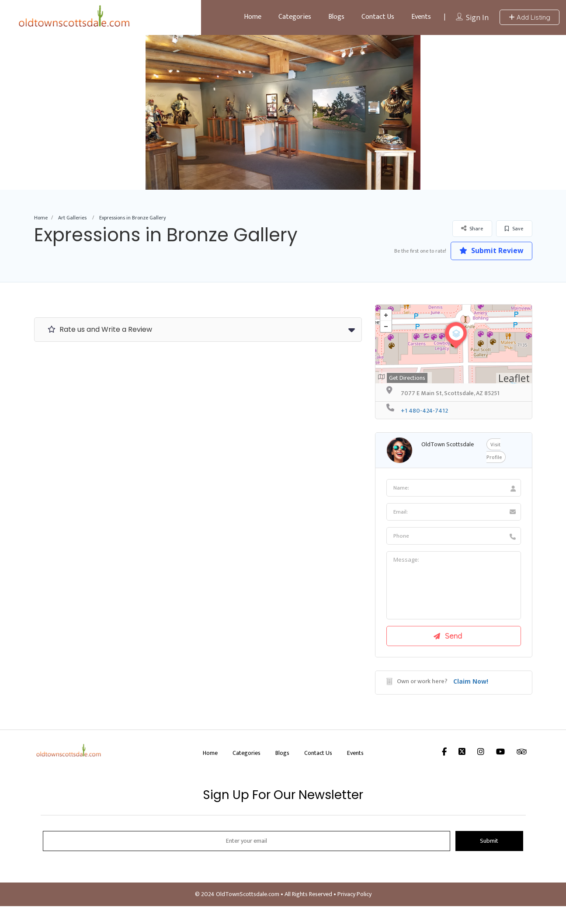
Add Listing (529, 17)
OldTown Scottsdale (447, 444)
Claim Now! (470, 682)
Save (514, 228)
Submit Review (490, 250)
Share (472, 228)
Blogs (336, 17)
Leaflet (514, 378)
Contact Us (377, 17)
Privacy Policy (354, 895)
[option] (283, 112)
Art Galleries (72, 217)
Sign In (477, 17)
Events (421, 17)
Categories (294, 17)
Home (252, 17)
